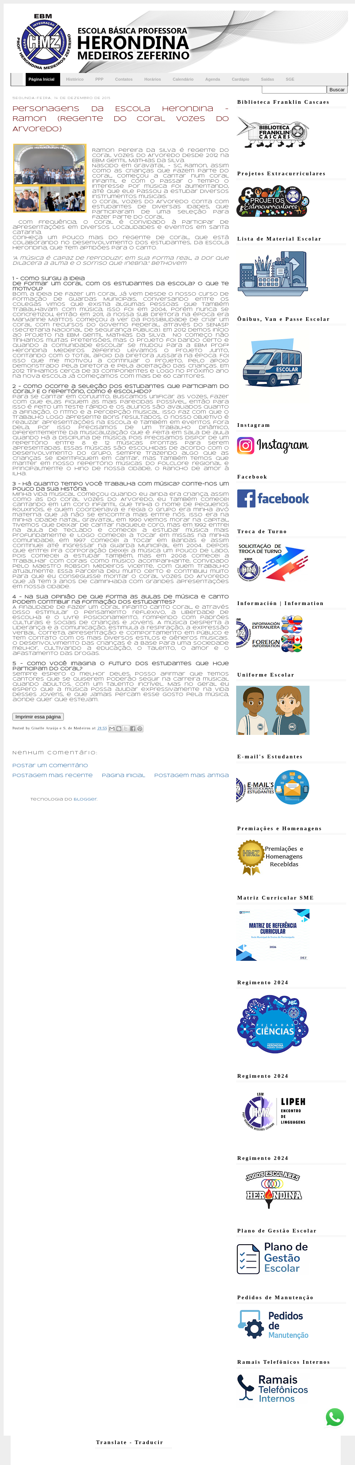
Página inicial (123, 775)
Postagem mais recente (52, 775)
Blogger (85, 799)
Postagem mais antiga (191, 775)
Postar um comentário (50, 765)
